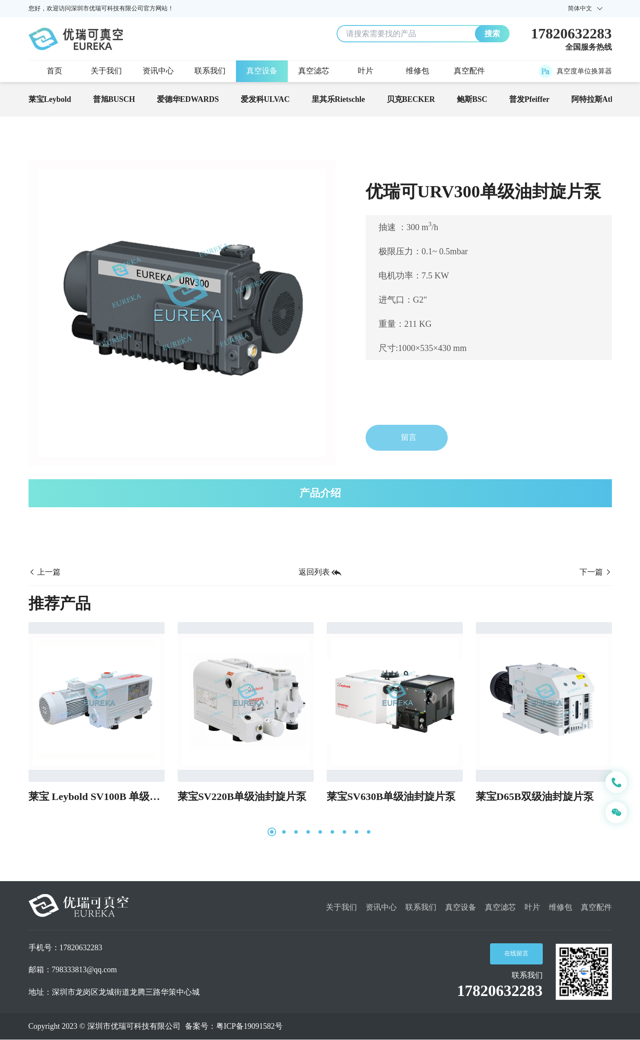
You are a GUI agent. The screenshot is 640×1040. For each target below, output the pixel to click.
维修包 (417, 70)
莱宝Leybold (50, 99)
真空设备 (261, 70)
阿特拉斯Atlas (595, 99)
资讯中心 (158, 70)
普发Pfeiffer (529, 99)
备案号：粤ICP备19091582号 (234, 1026)
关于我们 (106, 70)
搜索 (492, 33)
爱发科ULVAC (265, 99)
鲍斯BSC (472, 99)
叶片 (365, 70)
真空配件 (469, 70)
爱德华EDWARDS (188, 99)
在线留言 (516, 953)
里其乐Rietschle (338, 99)
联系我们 (210, 70)
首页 (54, 70)
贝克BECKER (411, 99)
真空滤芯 (313, 70)
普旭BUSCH (114, 99)
